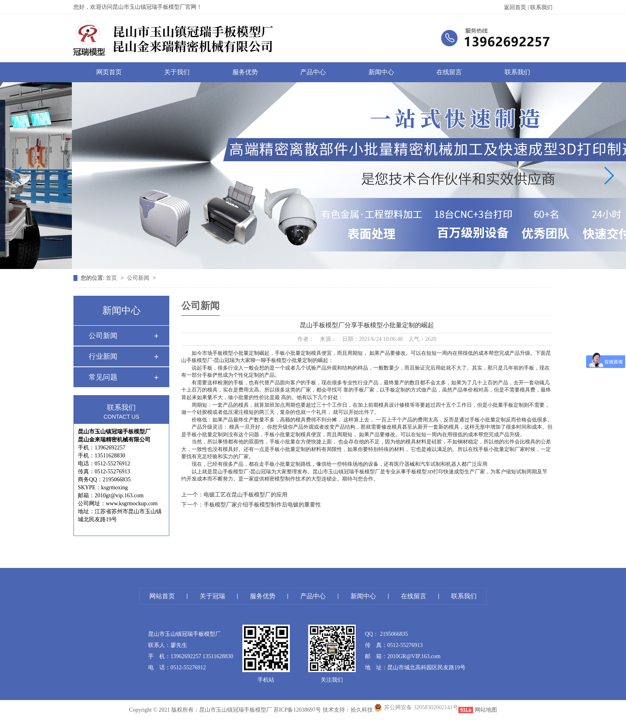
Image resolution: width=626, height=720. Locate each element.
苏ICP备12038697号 (297, 710)
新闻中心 (381, 72)
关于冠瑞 (212, 596)
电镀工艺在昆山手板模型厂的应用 (245, 495)
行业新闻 (103, 356)
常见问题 (103, 377)
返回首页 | (517, 7)
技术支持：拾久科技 (348, 710)
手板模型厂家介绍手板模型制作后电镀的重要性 (262, 505)
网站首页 (162, 596)
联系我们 (541, 7)
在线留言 (449, 72)
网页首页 (109, 72)
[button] (17, 175)
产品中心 (313, 72)
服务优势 (245, 72)
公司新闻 (139, 278)
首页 (112, 278)
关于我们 (177, 72)
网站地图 (486, 710)
